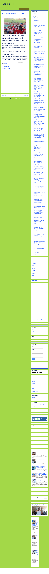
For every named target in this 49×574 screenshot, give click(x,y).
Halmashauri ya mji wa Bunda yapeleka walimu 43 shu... (38, 122)
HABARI (33, 266)
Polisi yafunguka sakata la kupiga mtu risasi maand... (39, 126)
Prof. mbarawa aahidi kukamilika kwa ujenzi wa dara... (39, 137)
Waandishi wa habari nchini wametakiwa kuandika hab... (39, 228)
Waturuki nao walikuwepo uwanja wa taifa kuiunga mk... (39, 190)
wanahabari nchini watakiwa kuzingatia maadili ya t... (38, 226)
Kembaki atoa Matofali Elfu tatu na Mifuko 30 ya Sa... (39, 130)
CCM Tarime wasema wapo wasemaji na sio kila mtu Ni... (39, 132)
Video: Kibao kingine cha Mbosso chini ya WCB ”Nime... (39, 244)
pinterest (33, 406)
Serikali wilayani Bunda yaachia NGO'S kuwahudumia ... (39, 108)
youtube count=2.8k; (35, 366)
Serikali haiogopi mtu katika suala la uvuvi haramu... (39, 174)
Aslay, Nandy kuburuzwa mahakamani (38, 164)
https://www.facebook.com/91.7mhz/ (38, 365)
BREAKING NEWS (35, 260)
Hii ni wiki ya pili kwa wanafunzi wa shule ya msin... (39, 117)
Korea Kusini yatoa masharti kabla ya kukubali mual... (39, 207)
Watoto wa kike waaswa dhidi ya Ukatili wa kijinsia (39, 81)
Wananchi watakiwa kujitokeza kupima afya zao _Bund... (39, 91)
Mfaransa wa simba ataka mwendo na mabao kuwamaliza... (38, 218)
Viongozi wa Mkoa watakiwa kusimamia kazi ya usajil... (38, 195)
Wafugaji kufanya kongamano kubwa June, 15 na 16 (41, 480)
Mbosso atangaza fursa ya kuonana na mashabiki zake (39, 200)
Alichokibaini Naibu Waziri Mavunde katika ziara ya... (38, 33)
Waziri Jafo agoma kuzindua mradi (39, 141)
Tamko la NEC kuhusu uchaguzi (39, 186)
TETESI (33, 388)
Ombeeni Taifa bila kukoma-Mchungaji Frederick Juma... (39, 115)
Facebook (33, 397)
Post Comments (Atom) (17, 98)
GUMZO (33, 265)
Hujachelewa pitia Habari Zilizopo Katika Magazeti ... (39, 98)
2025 (34, 13)
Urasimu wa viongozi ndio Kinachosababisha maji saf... (39, 83)
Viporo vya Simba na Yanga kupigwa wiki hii (38, 157)
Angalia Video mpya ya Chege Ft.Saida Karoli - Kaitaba (38, 31)
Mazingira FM (7, 4)
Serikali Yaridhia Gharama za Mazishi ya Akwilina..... (38, 79)
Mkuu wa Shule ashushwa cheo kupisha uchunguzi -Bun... (39, 23)
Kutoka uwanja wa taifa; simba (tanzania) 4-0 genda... (39, 197)
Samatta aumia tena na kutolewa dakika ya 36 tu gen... (39, 237)
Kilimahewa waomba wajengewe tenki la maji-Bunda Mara (39, 38)
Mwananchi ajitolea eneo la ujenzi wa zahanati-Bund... (39, 110)
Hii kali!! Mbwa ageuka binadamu (39, 53)
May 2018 (35, 17)
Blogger (35, 571)
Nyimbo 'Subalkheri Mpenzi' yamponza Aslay (38, 67)
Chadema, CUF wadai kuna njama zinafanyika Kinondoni (39, 202)
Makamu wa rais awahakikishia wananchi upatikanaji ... (39, 124)
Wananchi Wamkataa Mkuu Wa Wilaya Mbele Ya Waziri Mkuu (39, 135)
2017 (34, 254)
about (33, 331)
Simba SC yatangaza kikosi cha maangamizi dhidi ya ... (39, 204)
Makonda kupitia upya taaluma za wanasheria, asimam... (39, 242)
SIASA (33, 275)
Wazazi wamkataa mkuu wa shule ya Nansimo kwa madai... (39, 52)
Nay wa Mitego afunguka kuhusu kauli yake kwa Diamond (39, 101)
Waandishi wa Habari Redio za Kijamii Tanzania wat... (39, 221)
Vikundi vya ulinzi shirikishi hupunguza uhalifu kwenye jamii (41, 474)
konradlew (28, 571)
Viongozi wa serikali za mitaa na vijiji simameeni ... (39, 86)
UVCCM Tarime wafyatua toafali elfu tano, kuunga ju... (39, 49)
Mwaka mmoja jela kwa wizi (38, 128)
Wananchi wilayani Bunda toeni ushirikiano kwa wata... (39, 112)
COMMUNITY (34, 263)
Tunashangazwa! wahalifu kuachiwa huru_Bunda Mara (39, 94)
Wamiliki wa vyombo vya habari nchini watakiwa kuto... (39, 232)
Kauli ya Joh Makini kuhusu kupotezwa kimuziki (38, 148)
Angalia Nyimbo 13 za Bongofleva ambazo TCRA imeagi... (39, 26)
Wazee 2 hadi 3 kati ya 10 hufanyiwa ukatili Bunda (40, 460)
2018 (34, 16)
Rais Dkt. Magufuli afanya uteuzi (39, 248)
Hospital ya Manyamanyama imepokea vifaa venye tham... (39, 40)
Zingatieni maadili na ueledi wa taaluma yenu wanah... (39, 223)
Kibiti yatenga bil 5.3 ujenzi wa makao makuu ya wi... (38, 213)
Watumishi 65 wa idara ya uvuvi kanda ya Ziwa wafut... (39, 160)
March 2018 (36, 20)
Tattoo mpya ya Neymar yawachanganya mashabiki (38, 146)
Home (15, 95)
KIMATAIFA (33, 268)
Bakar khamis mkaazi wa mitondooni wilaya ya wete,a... (39, 211)
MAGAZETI (34, 270)
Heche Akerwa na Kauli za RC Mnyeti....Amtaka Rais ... (38, 155)
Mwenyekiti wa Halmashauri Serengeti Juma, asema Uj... (39, 69)
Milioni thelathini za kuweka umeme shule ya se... (38, 74)
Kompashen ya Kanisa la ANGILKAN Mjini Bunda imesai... (38, 88)
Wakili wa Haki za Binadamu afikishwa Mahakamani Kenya (39, 167)
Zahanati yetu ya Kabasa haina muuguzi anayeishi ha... (39, 58)
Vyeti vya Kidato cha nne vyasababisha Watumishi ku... (39, 162)
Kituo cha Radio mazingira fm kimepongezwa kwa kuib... (38, 139)
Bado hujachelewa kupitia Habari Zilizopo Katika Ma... (39, 42)
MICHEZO (5, 63)
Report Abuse (34, 280)
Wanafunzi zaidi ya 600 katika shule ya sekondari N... (38, 47)
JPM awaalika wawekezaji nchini (39, 208)
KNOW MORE (39, 319)
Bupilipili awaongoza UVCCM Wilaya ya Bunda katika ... (38, 28)
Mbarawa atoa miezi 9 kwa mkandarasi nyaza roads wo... (39, 119)
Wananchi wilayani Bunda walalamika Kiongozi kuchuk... (39, 55)
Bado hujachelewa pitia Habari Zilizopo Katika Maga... (39, 60)
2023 (34, 14)
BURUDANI (34, 261)
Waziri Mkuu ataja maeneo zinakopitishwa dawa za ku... (39, 143)
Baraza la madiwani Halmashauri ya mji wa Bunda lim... (39, 72)
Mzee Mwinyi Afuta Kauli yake (38, 170)
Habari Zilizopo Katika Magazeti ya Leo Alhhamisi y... (39, 76)
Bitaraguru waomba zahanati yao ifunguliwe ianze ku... (39, 105)
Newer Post (4, 95)
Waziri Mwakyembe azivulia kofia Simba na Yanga (39, 184)
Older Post (26, 95)
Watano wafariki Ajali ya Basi (38, 172)
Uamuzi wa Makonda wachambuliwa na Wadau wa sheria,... (39, 181)
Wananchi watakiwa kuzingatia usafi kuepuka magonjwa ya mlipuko (41, 467)
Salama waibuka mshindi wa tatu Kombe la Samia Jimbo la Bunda (41, 452)
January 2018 (36, 252)
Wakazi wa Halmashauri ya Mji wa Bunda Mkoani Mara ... (39, 96)
